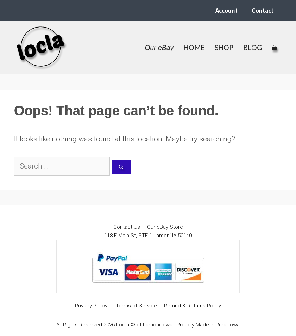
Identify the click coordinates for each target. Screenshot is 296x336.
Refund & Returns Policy (192, 306)
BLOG (252, 47)
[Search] (121, 167)
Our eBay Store (165, 227)
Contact (262, 10)
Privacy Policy (91, 306)
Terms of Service (136, 306)
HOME (194, 47)
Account (226, 10)
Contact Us (126, 227)
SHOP (224, 47)
